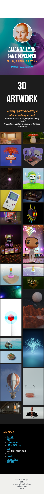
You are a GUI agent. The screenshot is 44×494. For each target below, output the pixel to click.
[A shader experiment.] (10, 317)
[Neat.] (33, 386)
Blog (8, 448)
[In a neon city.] (10, 218)
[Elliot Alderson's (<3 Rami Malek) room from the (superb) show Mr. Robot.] (33, 283)
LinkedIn (10, 456)
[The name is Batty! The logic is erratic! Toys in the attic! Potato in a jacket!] (33, 413)
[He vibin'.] (10, 274)
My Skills (10, 437)
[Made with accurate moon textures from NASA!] (33, 309)
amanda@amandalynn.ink (22, 66)
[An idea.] (10, 408)
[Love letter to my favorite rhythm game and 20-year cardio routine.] (10, 244)
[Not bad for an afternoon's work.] (10, 382)
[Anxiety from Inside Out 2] (10, 155)
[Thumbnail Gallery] (10, 138)
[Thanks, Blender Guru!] (10, 357)
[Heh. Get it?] (10, 344)
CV (8, 453)
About (9, 439)
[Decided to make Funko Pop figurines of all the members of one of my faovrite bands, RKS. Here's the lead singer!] (33, 244)
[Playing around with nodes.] (33, 348)
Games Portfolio (13, 442)
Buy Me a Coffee (12, 459)
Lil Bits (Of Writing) (14, 445)
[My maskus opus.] (33, 213)
